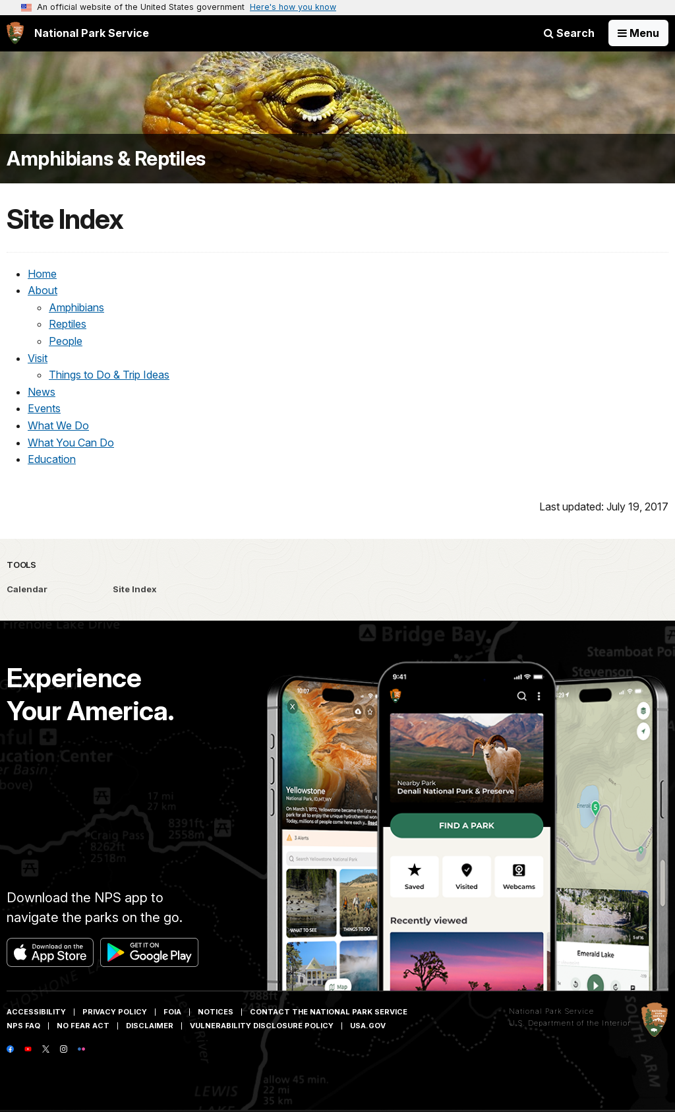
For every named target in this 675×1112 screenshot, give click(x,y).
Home (42, 273)
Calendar (27, 589)
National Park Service (551, 1011)
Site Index (135, 589)
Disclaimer (149, 1025)
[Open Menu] (638, 33)
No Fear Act (83, 1025)
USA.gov (368, 1025)
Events (44, 408)
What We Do (58, 425)
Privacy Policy (114, 1011)
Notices (215, 1011)
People (65, 341)
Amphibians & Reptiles (106, 159)
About (42, 290)
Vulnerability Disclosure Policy (262, 1025)
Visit (37, 358)
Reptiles (67, 323)
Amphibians (76, 307)
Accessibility (36, 1011)
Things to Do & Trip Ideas (109, 374)
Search (569, 33)
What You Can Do (71, 442)
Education (52, 459)
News (41, 391)
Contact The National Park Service (328, 1011)
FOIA (172, 1011)
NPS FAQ (23, 1025)
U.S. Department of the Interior (570, 1023)
